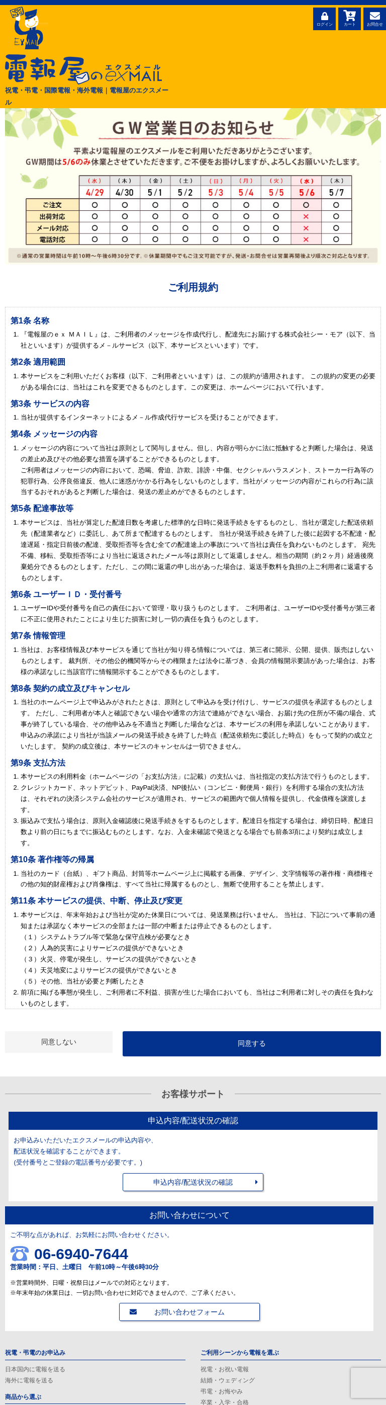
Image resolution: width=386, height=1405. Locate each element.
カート (349, 18)
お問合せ (374, 18)
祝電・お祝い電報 (225, 1369)
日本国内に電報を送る (35, 1369)
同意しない (58, 1042)
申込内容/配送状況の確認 (193, 1182)
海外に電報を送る (29, 1380)
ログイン (324, 18)
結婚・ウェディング (228, 1380)
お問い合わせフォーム (189, 1312)
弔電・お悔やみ (222, 1391)
